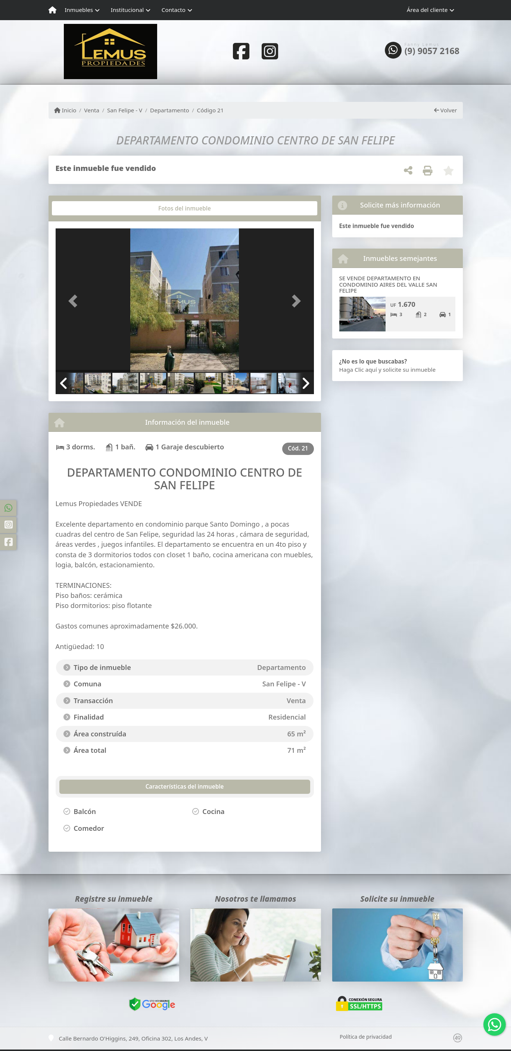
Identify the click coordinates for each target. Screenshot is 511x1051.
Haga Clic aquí (358, 369)
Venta (91, 110)
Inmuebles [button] (79, 9)
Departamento (169, 110)
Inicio (65, 110)
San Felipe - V (124, 110)
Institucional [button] (127, 9)
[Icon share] (241, 50)
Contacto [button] (174, 9)
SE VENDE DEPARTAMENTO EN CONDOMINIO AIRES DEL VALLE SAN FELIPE (388, 284)
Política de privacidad (366, 1036)
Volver (445, 110)
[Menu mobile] (52, 10)
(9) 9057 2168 (432, 51)
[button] (75, 301)
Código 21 (210, 110)
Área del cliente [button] (427, 9)
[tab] (84, 208)
